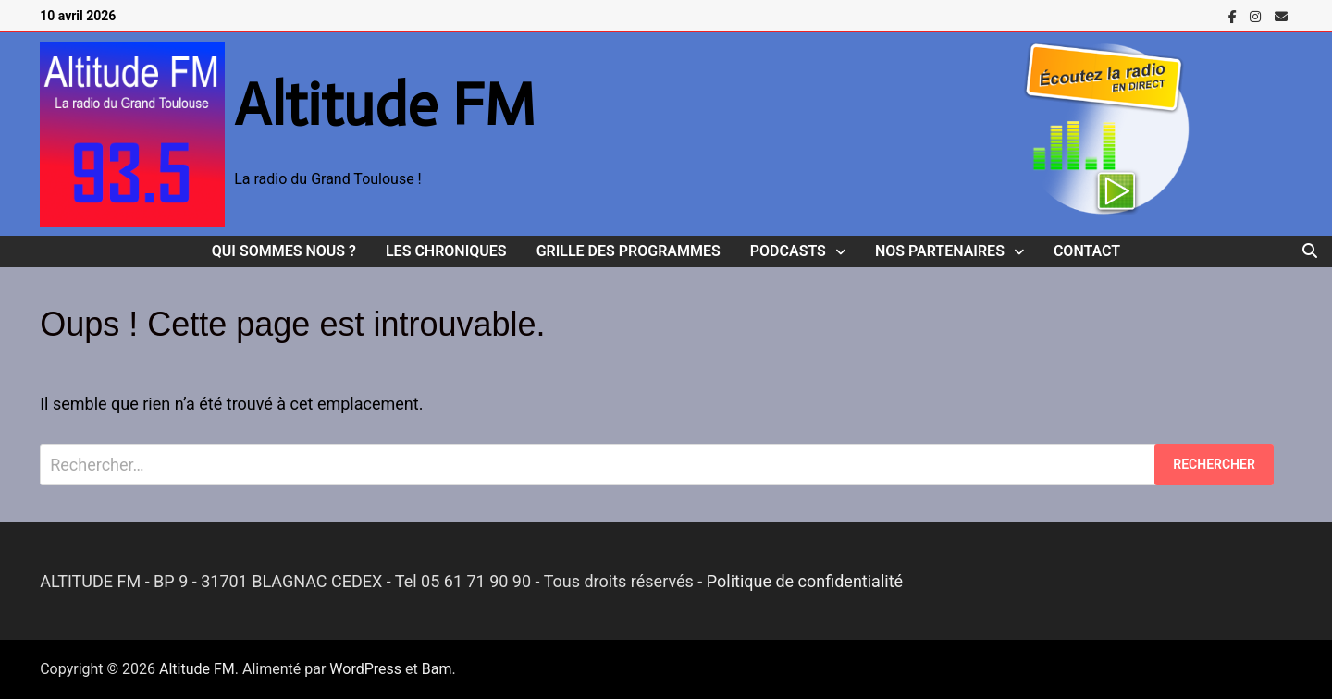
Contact (1087, 251)
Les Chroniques (446, 251)
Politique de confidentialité (805, 581)
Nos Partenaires (940, 251)
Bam (437, 669)
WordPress (365, 669)
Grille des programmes (628, 251)
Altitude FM (385, 104)
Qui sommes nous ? (284, 251)
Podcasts (788, 251)
